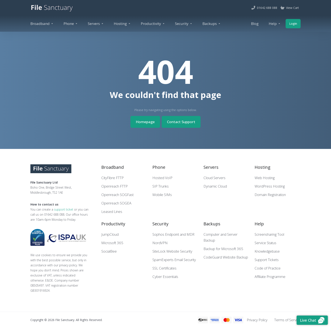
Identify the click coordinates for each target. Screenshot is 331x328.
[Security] (183, 24)
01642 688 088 (54, 214)
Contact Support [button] (181, 121)
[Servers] (96, 24)
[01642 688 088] (264, 8)
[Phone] (70, 24)
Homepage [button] (145, 121)
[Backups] (211, 24)
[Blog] (255, 24)
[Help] (275, 24)
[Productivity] (153, 24)
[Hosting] (122, 24)
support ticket (63, 209)
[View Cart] (290, 8)
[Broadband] (41, 24)
